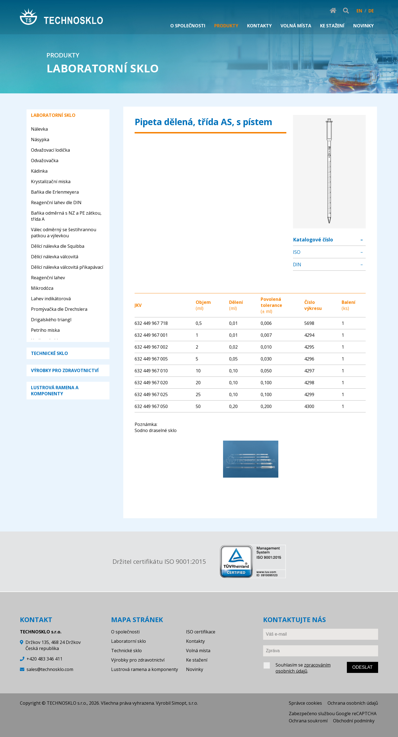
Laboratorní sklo (128, 641)
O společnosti (125, 632)
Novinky (194, 669)
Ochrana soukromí (308, 721)
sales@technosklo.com (50, 669)
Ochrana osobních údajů (353, 703)
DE (371, 11)
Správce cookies (305, 703)
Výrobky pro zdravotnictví (137, 660)
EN (359, 11)
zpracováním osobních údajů (303, 668)
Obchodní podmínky (354, 721)
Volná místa (198, 650)
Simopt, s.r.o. (185, 703)
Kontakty (195, 641)
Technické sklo (126, 650)
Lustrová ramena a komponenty (144, 669)
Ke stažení (196, 660)
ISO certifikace (200, 632)
